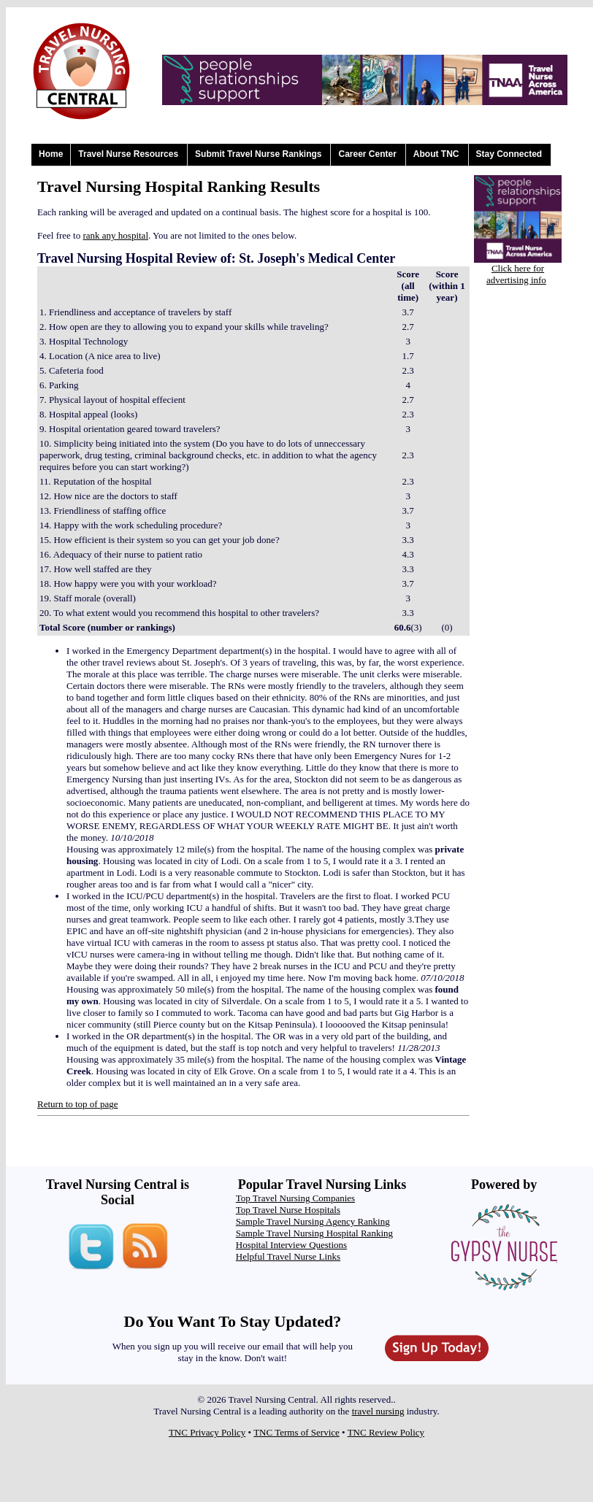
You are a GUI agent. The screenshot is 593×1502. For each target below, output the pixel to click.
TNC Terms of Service (296, 1432)
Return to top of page (77, 1103)
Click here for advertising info (516, 274)
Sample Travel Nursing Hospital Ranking (314, 1233)
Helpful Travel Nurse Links (288, 1256)
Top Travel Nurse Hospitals (288, 1209)
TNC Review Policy (386, 1432)
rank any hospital (115, 235)
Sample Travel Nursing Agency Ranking (313, 1221)
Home (51, 154)
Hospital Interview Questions (291, 1244)
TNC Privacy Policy (207, 1432)
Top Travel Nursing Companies (295, 1198)
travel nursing (378, 1411)
